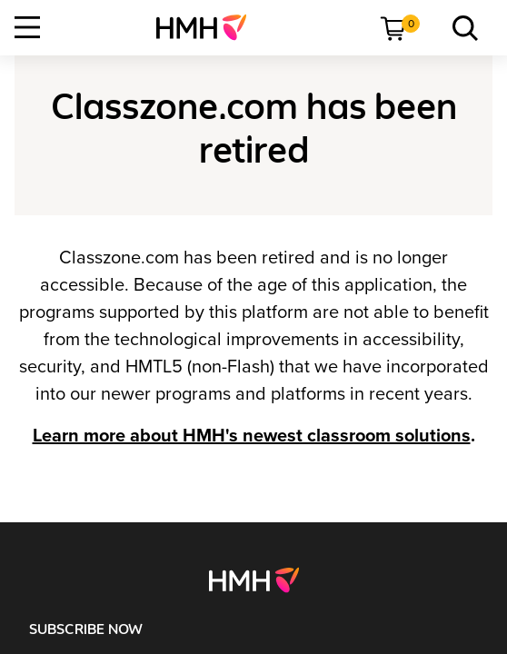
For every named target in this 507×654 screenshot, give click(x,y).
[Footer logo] (254, 579)
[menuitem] (208, 27)
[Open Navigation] (27, 27)
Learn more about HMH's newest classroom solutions (252, 436)
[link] (208, 27)
